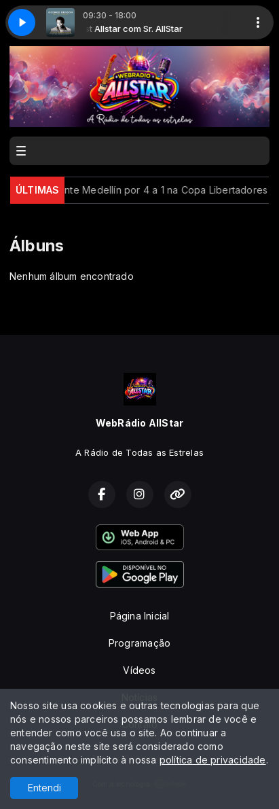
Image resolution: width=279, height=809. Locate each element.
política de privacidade (213, 760)
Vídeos (139, 670)
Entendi (44, 787)
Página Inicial (140, 616)
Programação (139, 643)
